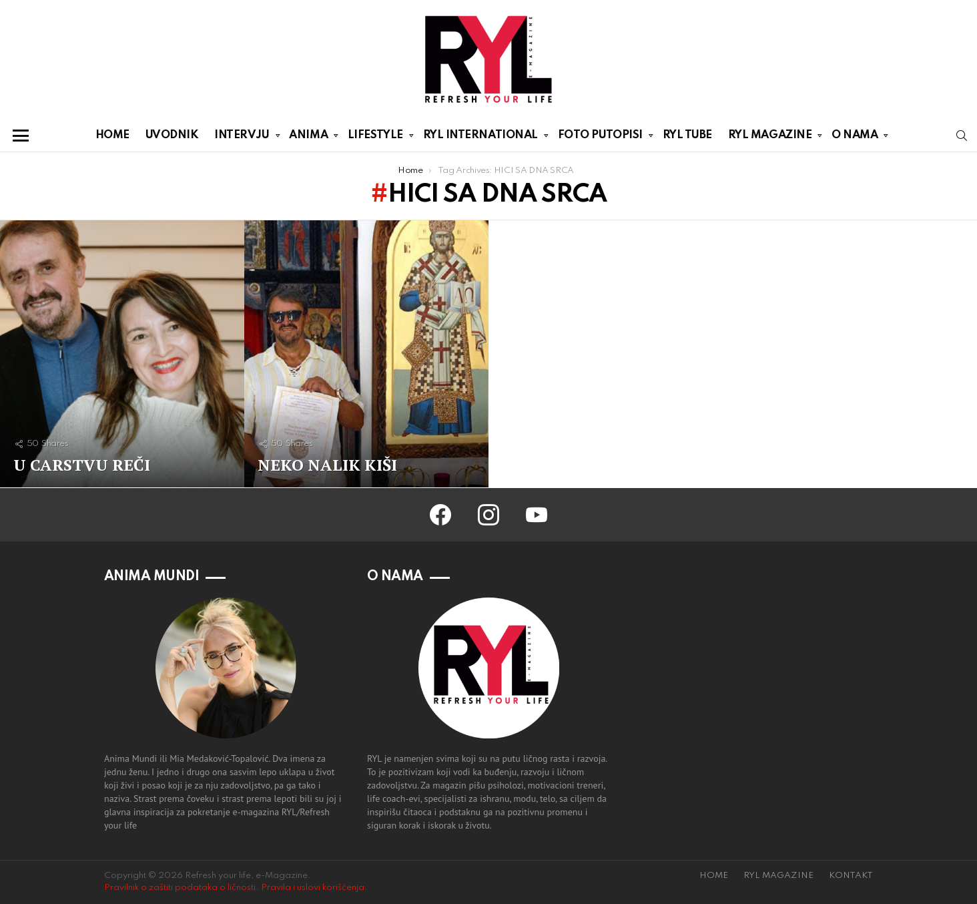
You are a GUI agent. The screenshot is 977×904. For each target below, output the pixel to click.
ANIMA (308, 138)
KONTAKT (851, 875)
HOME (112, 135)
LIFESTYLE (375, 138)
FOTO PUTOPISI (600, 138)
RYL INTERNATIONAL (480, 138)
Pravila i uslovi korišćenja (312, 887)
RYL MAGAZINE (770, 138)
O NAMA (855, 138)
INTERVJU (241, 138)
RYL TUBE (687, 135)
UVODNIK (172, 135)
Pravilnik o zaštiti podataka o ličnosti (180, 887)
